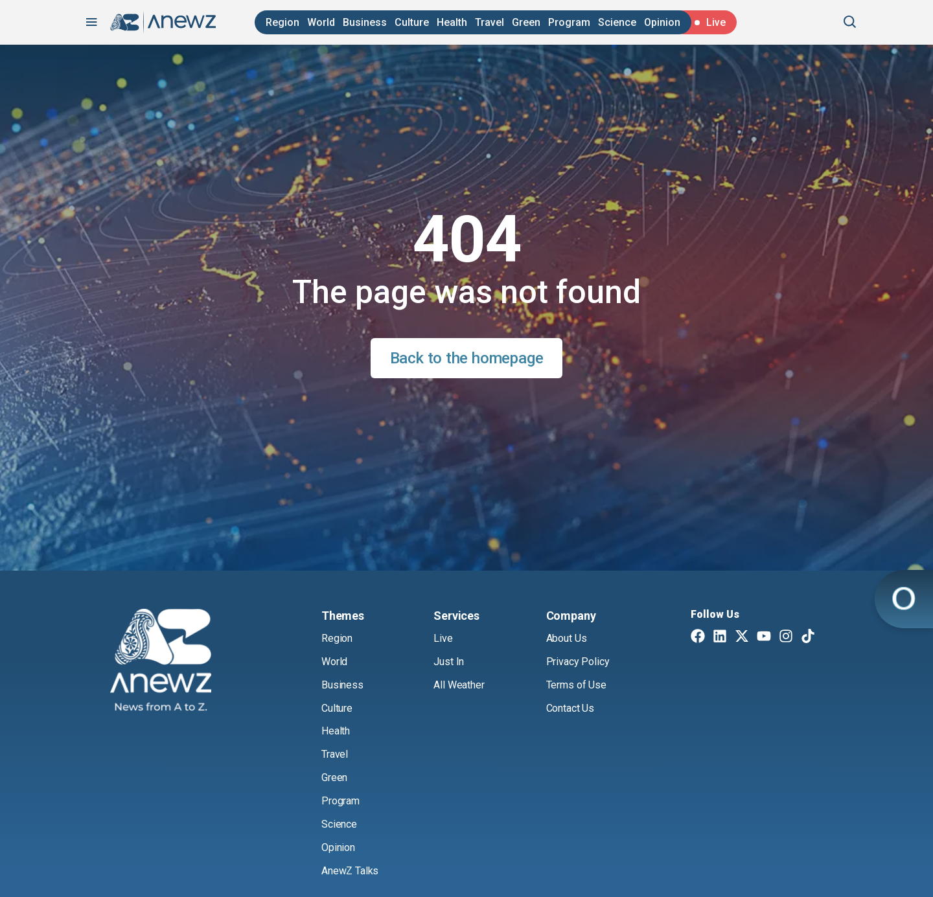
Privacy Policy (578, 661)
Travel (489, 22)
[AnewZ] (160, 662)
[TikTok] (808, 637)
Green (526, 22)
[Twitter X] (742, 637)
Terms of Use (576, 685)
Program (569, 22)
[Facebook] (698, 637)
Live (442, 638)
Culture (412, 22)
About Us (566, 638)
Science (617, 22)
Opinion (662, 22)
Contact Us (570, 708)
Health (452, 22)
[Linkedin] (720, 637)
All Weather (458, 685)
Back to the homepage (467, 358)
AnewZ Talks (349, 871)
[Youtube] (764, 637)
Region (282, 22)
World (321, 22)
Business (365, 22)
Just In (448, 661)
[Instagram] (786, 637)
